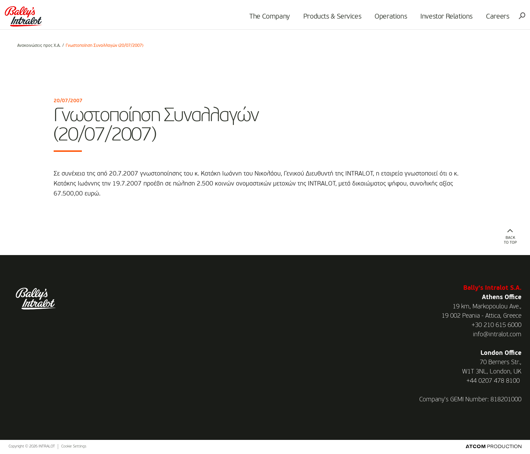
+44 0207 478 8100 (493, 381)
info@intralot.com (497, 334)
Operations (381, 19)
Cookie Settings (73, 446)
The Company (259, 19)
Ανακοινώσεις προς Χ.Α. (39, 46)
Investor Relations (436, 19)
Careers (487, 19)
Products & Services (322, 19)
